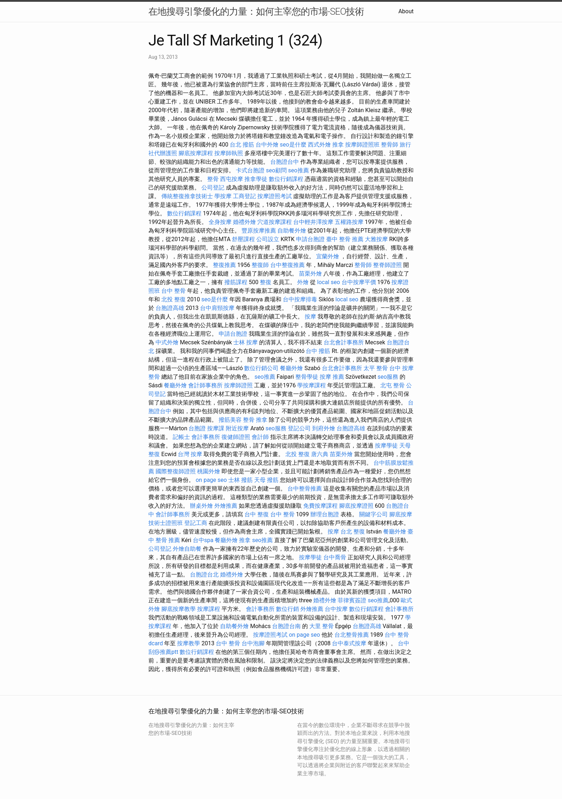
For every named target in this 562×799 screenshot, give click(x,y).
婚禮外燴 (244, 222)
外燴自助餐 (187, 548)
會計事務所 (205, 437)
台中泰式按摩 (349, 643)
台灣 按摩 (190, 454)
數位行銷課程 (286, 179)
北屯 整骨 (392, 385)
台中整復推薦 (287, 265)
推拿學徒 (255, 179)
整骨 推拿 (255, 419)
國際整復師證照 (176, 471)
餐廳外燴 (291, 368)
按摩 (310, 316)
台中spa (203, 540)
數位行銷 (287, 609)
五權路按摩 (349, 222)
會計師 (260, 437)
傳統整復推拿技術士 (187, 196)
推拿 (338, 144)
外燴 (303, 282)
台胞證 (197, 428)
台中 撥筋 (318, 351)
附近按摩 (237, 428)
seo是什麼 (293, 144)
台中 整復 (256, 514)
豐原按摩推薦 (259, 230)
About (406, 11)
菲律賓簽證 (352, 600)
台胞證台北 (204, 574)
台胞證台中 (284, 161)
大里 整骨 (321, 626)
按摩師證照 (238, 385)
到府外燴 (323, 428)
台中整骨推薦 (304, 488)
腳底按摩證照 (356, 505)
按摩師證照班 (362, 144)
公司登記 (212, 187)
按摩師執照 (228, 153)
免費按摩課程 (320, 505)
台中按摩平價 (359, 282)
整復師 (260, 265)
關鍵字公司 (373, 514)
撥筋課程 (235, 282)
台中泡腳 (253, 643)
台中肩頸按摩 (217, 308)
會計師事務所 (205, 385)
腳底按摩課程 (195, 153)
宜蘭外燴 (327, 256)
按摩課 (215, 428)
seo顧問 (276, 170)
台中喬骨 (334, 557)
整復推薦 (224, 265)
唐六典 (319, 454)
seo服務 (387, 376)
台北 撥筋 (242, 144)
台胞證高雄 (170, 308)
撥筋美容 (230, 419)
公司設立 (267, 239)
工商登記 (244, 196)
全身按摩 (220, 222)
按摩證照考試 (274, 196)
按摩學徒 (386, 445)
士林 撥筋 (240, 480)
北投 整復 (173, 299)
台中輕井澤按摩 (313, 222)
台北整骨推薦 (351, 634)
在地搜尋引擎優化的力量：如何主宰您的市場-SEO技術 (256, 11)
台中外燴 (267, 144)
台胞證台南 (286, 626)
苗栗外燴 (310, 273)
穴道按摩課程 (274, 222)
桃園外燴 (208, 471)
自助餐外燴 (291, 230)
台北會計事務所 (344, 342)
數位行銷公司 (261, 368)
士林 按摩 (245, 342)
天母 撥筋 (266, 480)
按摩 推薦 (332, 376)
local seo (328, 282)
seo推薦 (298, 170)
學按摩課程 (311, 385)
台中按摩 (336, 609)
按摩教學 (188, 643)
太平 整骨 (375, 368)
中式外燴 (167, 342)
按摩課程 (208, 609)
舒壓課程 (243, 239)
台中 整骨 (173, 290)
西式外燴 (319, 144)
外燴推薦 (225, 505)
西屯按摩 (231, 179)
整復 (265, 282)
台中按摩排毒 (300, 299)
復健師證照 (236, 437)
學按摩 (223, 196)
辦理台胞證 (324, 514)
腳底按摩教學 (178, 609)
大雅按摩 (376, 239)
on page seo (211, 480)
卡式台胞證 (250, 170)
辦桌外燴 (201, 505)
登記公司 (299, 428)
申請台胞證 (310, 239)
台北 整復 (352, 531)
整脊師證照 (387, 265)
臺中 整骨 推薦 (344, 239)
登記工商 (195, 523)
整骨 (213, 179)
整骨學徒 (306, 376)
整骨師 (389, 144)
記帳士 (181, 437)
